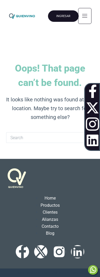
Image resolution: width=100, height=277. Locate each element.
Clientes (50, 212)
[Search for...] (44, 137)
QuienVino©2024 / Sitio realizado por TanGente (50, 273)
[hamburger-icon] (84, 16)
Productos (50, 205)
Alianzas (50, 219)
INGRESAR (63, 16)
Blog (50, 233)
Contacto (50, 226)
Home (50, 198)
